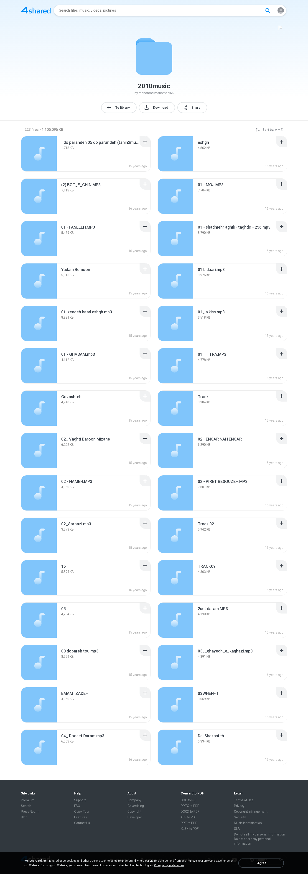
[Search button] (267, 10)
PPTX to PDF (190, 806)
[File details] (39, 153)
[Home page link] (36, 10)
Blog (24, 817)
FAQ (77, 806)
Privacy (239, 806)
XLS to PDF (188, 817)
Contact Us (82, 823)
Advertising (135, 806)
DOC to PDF (189, 800)
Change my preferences (169, 865)
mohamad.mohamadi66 (156, 93)
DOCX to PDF (190, 811)
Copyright (134, 811)
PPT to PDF (189, 823)
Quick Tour (81, 811)
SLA (237, 828)
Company (134, 800)
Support (80, 800)
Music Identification (248, 823)
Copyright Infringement (250, 811)
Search (26, 806)
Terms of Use (243, 800)
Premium (27, 800)
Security (240, 817)
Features (80, 817)
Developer (134, 817)
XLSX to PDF (190, 828)
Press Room (29, 811)
